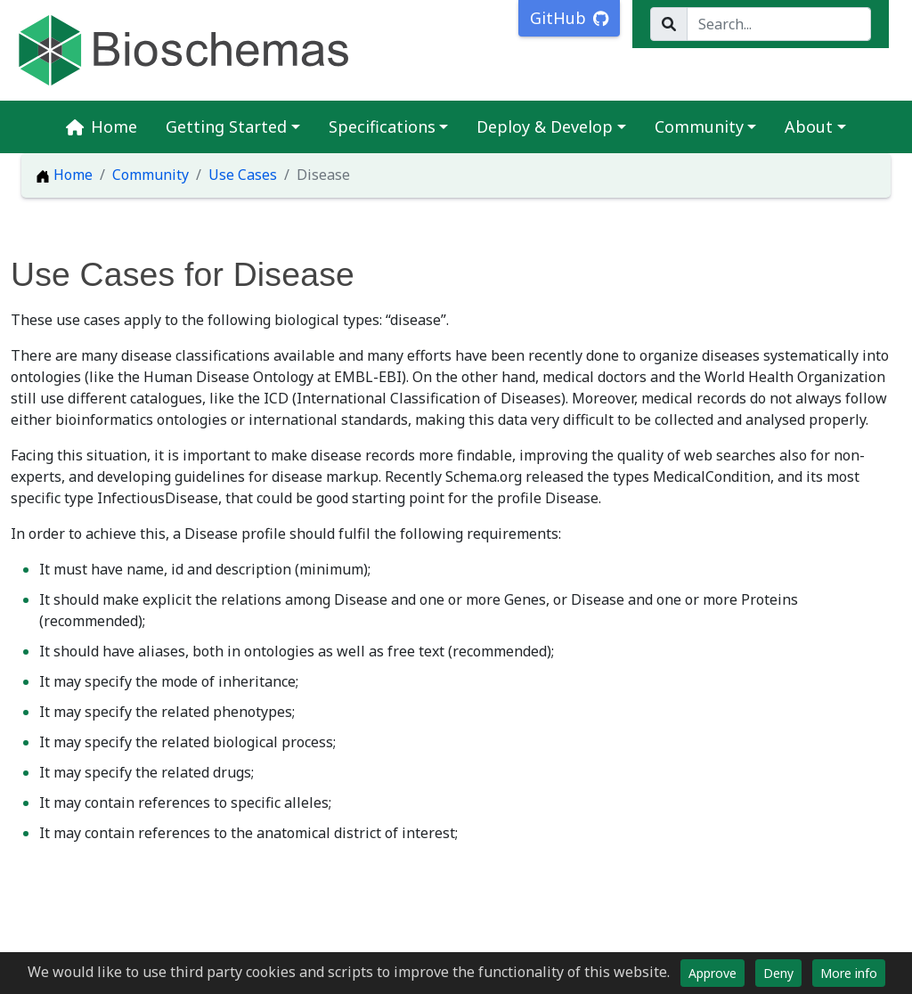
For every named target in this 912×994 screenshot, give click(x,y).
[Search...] (779, 24)
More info (848, 973)
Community (699, 126)
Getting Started (226, 126)
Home (101, 126)
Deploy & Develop (544, 126)
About (809, 126)
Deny (778, 973)
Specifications (382, 126)
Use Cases (242, 174)
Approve (712, 973)
